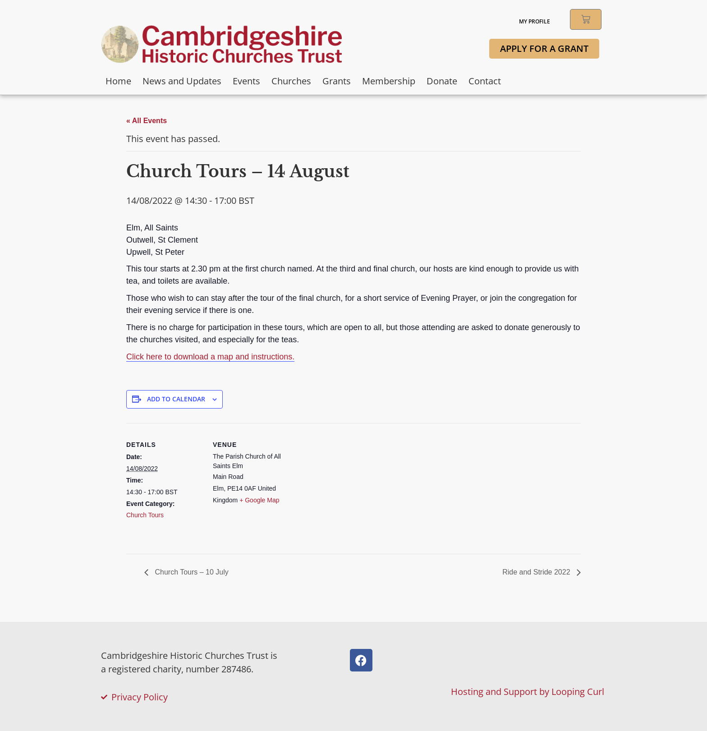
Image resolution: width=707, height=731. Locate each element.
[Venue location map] (347, 485)
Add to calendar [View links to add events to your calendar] (176, 399)
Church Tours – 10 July (191, 572)
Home (118, 81)
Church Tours (145, 515)
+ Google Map (259, 500)
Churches (291, 81)
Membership (388, 81)
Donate (442, 81)
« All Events (146, 120)
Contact (484, 81)
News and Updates (181, 81)
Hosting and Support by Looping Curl (527, 691)
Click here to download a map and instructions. (210, 356)
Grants (336, 81)
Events (246, 81)
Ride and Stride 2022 (537, 572)
